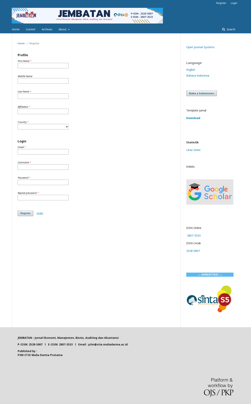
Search (230, 29)
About (63, 29)
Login (234, 3)
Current (30, 29)
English (190, 69)
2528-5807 (193, 251)
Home (16, 29)
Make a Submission (201, 93)
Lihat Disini (193, 150)
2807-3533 (193, 235)
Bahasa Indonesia (197, 75)
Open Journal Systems (200, 47)
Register (221, 3)
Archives (47, 29)
